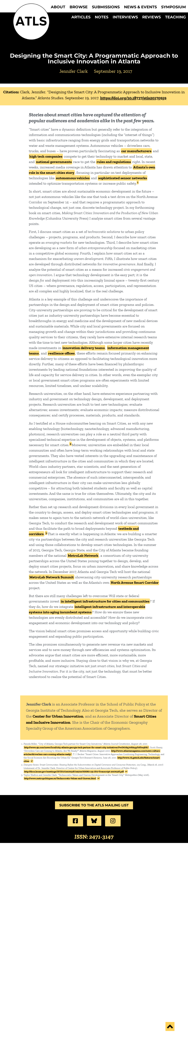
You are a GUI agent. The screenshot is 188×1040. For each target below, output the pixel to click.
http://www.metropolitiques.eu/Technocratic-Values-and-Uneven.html (60, 778)
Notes (101, 17)
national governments (54, 162)
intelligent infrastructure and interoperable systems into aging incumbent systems (87, 609)
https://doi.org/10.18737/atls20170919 (133, 97)
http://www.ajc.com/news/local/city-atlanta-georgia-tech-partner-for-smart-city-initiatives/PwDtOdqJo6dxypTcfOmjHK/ (86, 747)
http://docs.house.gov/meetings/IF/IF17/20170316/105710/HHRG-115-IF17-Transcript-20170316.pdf (74, 771)
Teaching (175, 17)
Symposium (173, 7)
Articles (80, 17)
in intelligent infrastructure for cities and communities (105, 601)
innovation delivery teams (84, 348)
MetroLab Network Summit (51, 577)
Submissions (106, 7)
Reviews (151, 17)
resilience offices (61, 353)
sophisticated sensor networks (122, 178)
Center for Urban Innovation (58, 716)
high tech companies (45, 156)
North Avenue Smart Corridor (135, 582)
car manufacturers (136, 151)
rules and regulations (114, 162)
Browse (79, 7)
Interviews (125, 17)
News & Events (140, 7)
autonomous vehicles (73, 178)
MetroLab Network (83, 555)
